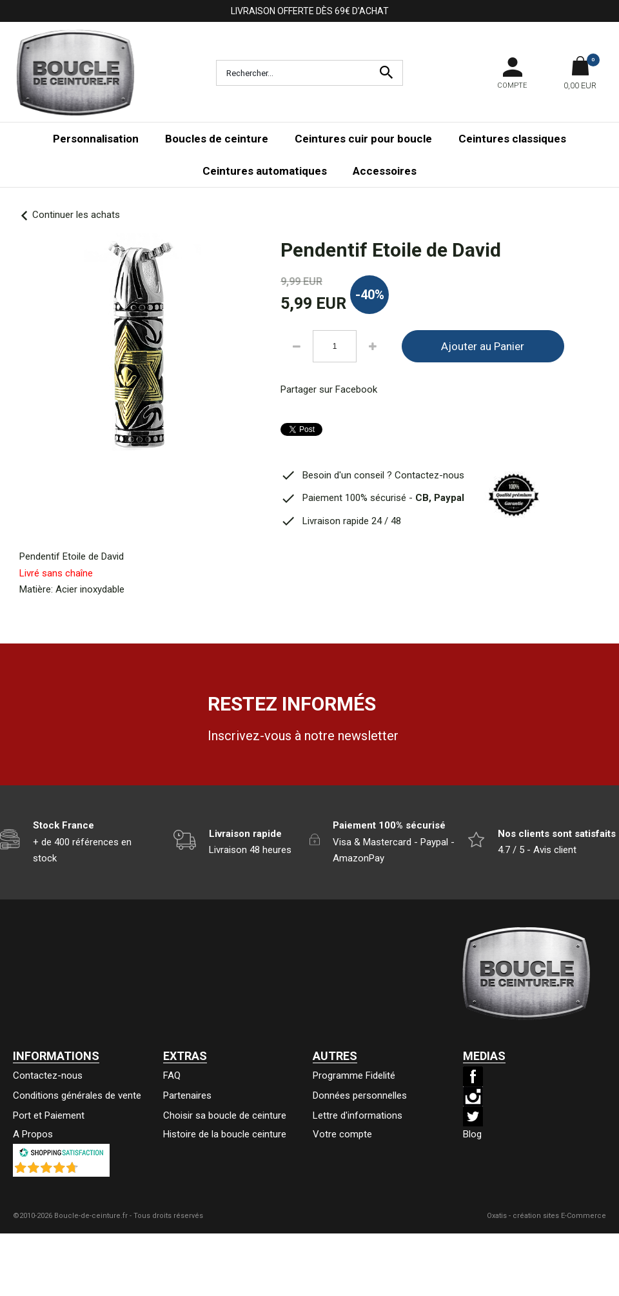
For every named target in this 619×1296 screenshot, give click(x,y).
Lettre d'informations (357, 1115)
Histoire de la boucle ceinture (224, 1134)
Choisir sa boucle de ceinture (224, 1115)
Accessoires (385, 170)
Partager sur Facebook (328, 389)
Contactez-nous (48, 1075)
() (94, 1170)
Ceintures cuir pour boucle (363, 138)
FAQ (172, 1075)
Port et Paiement (48, 1115)
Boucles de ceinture (216, 138)
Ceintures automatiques (264, 170)
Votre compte (342, 1134)
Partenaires (187, 1095)
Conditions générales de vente (77, 1095)
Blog (472, 1134)
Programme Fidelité (354, 1075)
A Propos (33, 1134)
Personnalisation (96, 138)
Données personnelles (360, 1095)
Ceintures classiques (512, 138)
